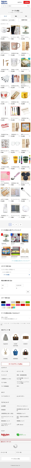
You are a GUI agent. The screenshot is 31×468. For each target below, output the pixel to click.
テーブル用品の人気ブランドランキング (21, 260)
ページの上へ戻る (15, 458)
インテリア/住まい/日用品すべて (15, 269)
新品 (16, 16)
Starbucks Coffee (24, 181)
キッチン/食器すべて (16, 272)
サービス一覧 (4, 452)
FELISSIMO (23, 84)
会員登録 (26, 2)
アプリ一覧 (18, 452)
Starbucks (22, 35)
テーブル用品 (17, 274)
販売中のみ (4, 20)
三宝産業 (2, 51)
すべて (5, 16)
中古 (26, 16)
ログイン (20, 2)
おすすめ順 (12, 20)
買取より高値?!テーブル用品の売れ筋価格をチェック (15, 318)
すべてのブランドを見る (15, 364)
